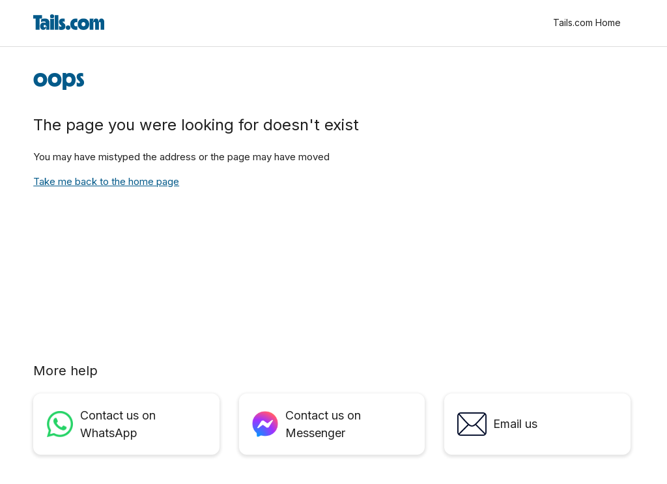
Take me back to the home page (106, 181)
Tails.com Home (587, 22)
